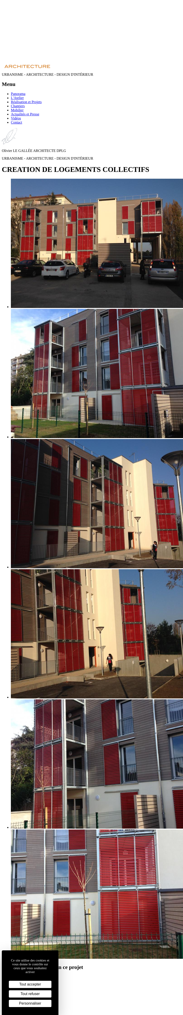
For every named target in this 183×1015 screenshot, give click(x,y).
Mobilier (17, 110)
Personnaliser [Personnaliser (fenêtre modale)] (30, 1003)
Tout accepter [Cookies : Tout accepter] (30, 984)
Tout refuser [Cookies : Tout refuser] (30, 994)
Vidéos (16, 118)
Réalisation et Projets (26, 102)
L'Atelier (17, 98)
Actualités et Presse (25, 114)
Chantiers (18, 106)
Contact (16, 122)
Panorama (18, 94)
